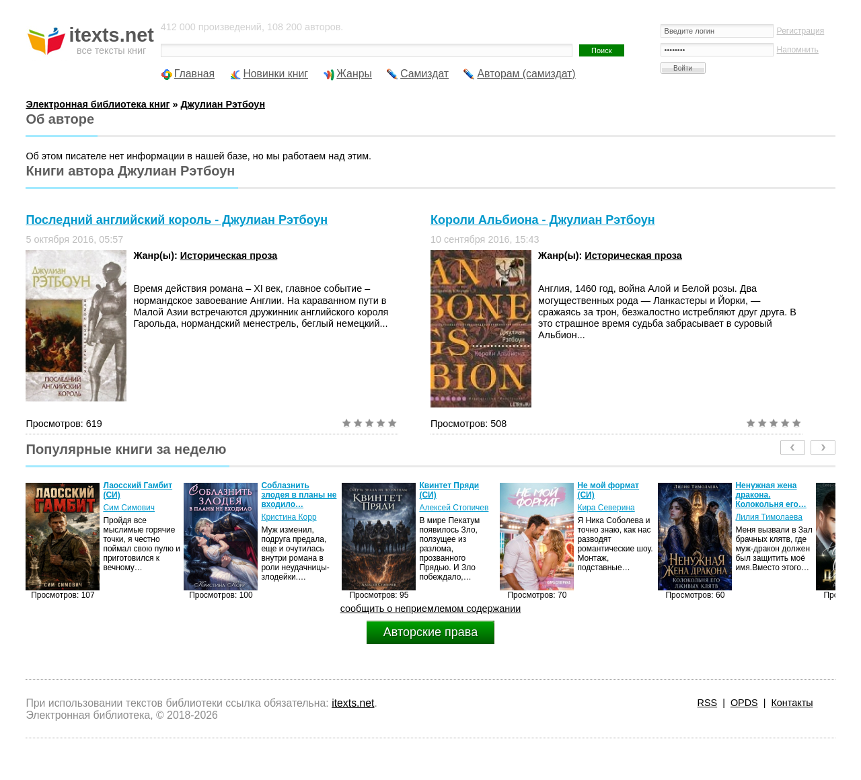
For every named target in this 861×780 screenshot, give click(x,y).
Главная (194, 73)
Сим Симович (129, 507)
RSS (708, 702)
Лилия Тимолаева (768, 517)
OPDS (744, 702)
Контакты (792, 702)
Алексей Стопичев (453, 507)
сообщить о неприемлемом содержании (430, 608)
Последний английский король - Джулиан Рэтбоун (177, 220)
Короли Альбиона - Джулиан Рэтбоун (542, 220)
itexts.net (353, 703)
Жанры (354, 73)
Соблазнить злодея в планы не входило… (298, 495)
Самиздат (424, 73)
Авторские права (430, 632)
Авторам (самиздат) (526, 73)
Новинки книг (275, 73)
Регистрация (801, 31)
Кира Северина (605, 507)
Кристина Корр (288, 517)
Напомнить (798, 49)
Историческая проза (228, 255)
